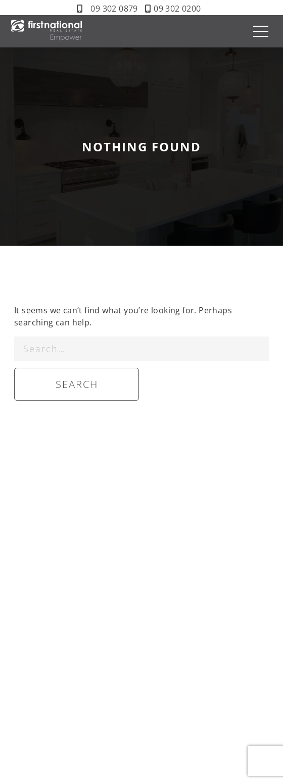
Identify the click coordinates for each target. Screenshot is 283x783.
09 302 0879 (113, 8)
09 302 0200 (177, 8)
